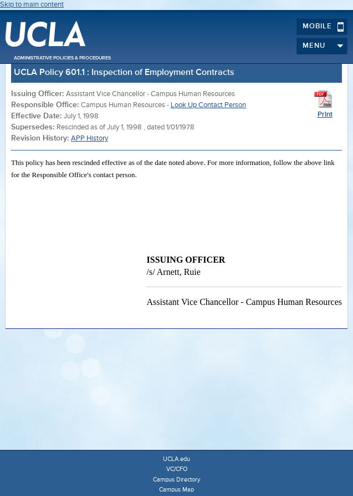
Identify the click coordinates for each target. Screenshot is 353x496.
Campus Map (176, 490)
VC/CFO (176, 469)
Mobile (323, 27)
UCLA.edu (176, 459)
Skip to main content (32, 4)
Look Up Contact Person (208, 105)
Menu (323, 46)
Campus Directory (176, 480)
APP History (89, 138)
